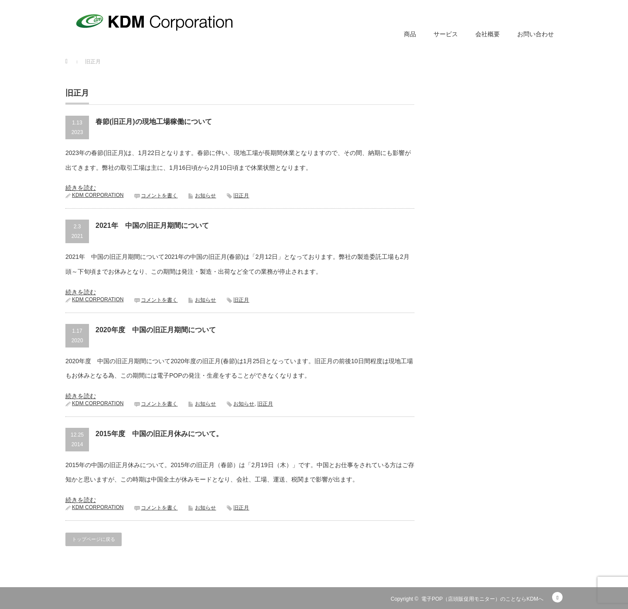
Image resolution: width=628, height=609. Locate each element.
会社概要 (487, 34)
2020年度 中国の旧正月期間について (156, 330)
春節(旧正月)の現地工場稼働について (154, 121)
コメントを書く (159, 196)
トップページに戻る (93, 539)
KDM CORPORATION (97, 195)
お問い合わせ (535, 34)
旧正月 (241, 196)
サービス (445, 34)
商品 (410, 34)
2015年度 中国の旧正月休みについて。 (159, 433)
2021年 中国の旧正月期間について (152, 225)
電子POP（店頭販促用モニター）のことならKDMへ (482, 599)
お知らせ (205, 196)
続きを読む (80, 187)
